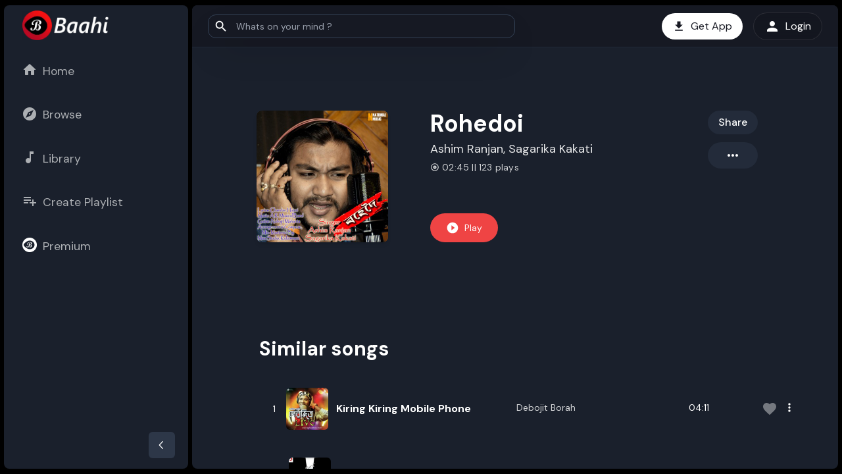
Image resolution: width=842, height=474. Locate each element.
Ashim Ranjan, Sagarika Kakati (511, 149)
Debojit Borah (546, 407)
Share (732, 122)
